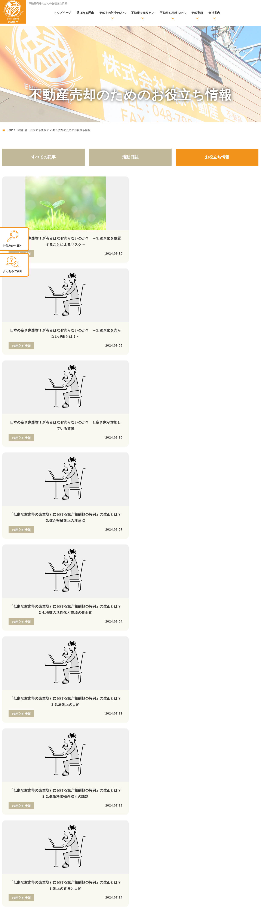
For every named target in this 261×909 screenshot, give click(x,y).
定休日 (65, 607)
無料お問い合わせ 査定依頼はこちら (204, 613)
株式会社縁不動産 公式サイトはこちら (23, 760)
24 (95, 470)
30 (167, 470)
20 (237, 462)
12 (140, 462)
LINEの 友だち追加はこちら (126, 613)
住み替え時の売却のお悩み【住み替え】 (189, 753)
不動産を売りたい (142, 12)
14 (164, 462)
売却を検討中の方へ (112, 12)
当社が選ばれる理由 (170, 781)
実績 (63, 783)
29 (155, 470)
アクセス (167, 812)
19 (224, 462)
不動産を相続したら (173, 12)
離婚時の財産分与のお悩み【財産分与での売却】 (195, 760)
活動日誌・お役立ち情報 (31, 130)
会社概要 (167, 806)
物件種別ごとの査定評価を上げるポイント (94, 774)
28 (143, 470)
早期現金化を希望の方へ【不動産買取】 (189, 722)
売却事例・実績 (75, 791)
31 (179, 470)
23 (83, 470)
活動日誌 (130, 157)
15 (176, 462)
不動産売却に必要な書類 (81, 755)
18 (212, 462)
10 (116, 462)
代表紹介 (167, 819)
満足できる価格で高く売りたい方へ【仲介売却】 (195, 716)
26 (119, 470)
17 (200, 462)
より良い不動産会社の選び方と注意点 (90, 768)
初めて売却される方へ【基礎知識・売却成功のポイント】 (100, 735)
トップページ (62, 12)
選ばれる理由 (85, 12)
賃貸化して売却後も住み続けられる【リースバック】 (198, 735)
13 (152, 462)
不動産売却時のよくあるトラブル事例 (90, 762)
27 (131, 470)
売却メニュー (165, 709)
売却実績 (197, 12)
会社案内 (214, 12)
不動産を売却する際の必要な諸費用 (89, 749)
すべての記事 (43, 157)
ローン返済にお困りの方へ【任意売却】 (189, 729)
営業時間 (25, 607)
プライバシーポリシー (243, 901)
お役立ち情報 (217, 157)
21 (249, 462)
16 (188, 462)
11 (128, 462)
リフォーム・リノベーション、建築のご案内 (187, 790)
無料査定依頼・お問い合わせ (80, 717)
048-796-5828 (50, 574)
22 (71, 470)
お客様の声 (72, 797)
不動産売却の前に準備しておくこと (89, 743)
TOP (10, 130)
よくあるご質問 (172, 825)
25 (107, 470)
